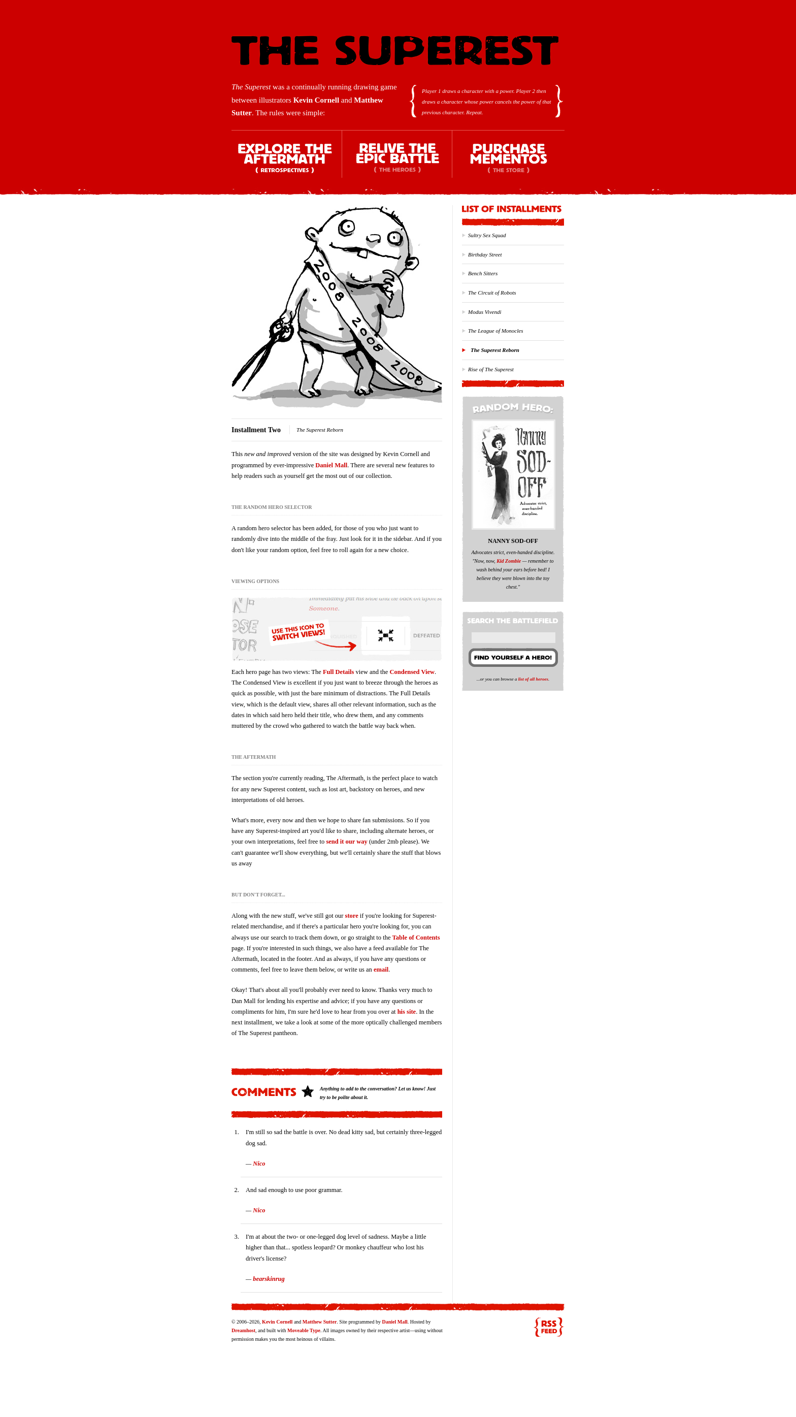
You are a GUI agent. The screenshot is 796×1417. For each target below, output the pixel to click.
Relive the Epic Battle (397, 163)
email (381, 969)
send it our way (346, 841)
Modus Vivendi (484, 312)
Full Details (338, 671)
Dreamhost (243, 1330)
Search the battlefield (514, 618)
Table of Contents (416, 937)
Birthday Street (485, 254)
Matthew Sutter (320, 1322)
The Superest (394, 51)
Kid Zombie (508, 561)
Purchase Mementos (508, 163)
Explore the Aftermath (286, 163)
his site (406, 1011)
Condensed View (412, 671)
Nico (259, 1163)
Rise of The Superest (491, 369)
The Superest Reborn (495, 350)
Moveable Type (303, 1330)
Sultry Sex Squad (487, 235)
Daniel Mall (331, 465)
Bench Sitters (483, 273)
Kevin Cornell (316, 100)
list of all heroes (533, 679)
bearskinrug (269, 1278)
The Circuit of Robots (492, 292)
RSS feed (549, 1327)
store (351, 915)
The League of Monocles (495, 331)
